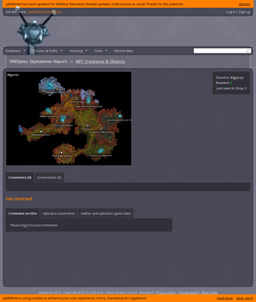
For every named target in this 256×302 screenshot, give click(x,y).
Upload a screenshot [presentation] (58, 213)
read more (225, 298)
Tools (98, 50)
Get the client (34, 11)
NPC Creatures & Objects (100, 61)
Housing (76, 50)
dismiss (244, 4)
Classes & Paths (45, 50)
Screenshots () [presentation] (49, 177)
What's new (209, 293)
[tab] (20, 177)
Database (13, 50)
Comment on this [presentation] (22, 213)
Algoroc (237, 77)
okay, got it (244, 298)
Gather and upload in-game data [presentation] (106, 213)
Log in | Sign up (238, 11)
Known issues (188, 293)
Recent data (123, 50)
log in (26, 225)
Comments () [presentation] (19, 177)
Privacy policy (166, 293)
